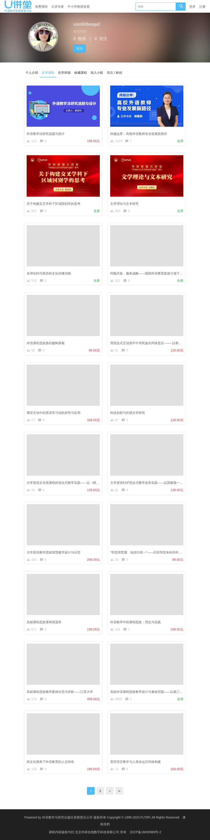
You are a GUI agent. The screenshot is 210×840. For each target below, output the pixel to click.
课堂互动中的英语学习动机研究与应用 (53, 413)
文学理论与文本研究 (124, 203)
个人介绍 (32, 72)
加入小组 (97, 72)
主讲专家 (57, 6)
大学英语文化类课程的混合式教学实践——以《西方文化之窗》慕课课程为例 (80, 482)
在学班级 (64, 72)
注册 (202, 6)
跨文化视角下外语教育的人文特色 (50, 762)
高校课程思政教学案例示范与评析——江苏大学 (60, 692)
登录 (192, 6)
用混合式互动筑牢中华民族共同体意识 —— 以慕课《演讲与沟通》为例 (160, 343)
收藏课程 (80, 72)
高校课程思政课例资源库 (44, 622)
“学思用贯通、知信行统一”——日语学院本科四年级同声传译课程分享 (158, 552)
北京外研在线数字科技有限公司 (97, 832)
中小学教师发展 (79, 6)
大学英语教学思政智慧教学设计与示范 (53, 552)
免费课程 (41, 6)
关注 (79, 48)
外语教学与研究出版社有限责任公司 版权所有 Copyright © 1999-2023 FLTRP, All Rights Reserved (110, 817)
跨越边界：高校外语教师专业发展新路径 (138, 134)
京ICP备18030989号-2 (145, 832)
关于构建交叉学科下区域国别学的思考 (53, 203)
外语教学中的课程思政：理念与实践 (135, 622)
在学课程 (48, 72)
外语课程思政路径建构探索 (46, 343)
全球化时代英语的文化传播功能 (49, 273)
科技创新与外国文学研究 (127, 413)
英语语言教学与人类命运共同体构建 (135, 762)
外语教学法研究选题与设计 (46, 134)
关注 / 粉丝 (114, 72)
